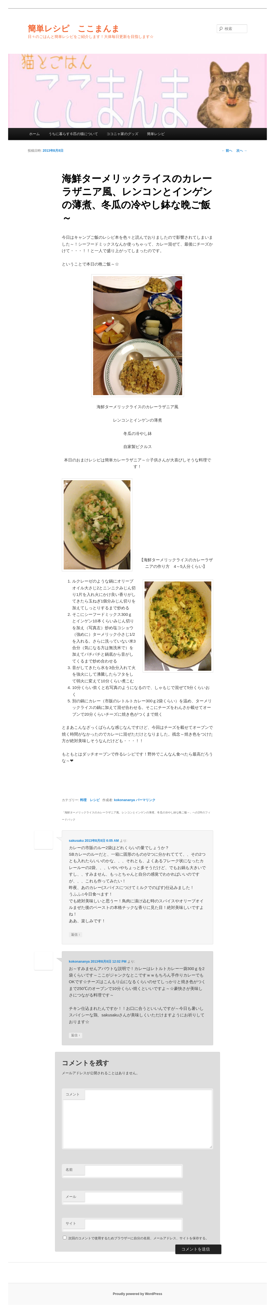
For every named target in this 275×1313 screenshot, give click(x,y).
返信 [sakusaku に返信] (75, 934)
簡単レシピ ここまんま (74, 28)
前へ (227, 151)
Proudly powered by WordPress (137, 1294)
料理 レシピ (90, 800)
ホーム (34, 134)
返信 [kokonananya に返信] (75, 1035)
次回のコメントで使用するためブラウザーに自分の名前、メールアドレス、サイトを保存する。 (138, 1238)
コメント (73, 1094)
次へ (241, 151)
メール (71, 1197)
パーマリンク (145, 800)
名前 (69, 1170)
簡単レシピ (156, 134)
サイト (71, 1223)
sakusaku (76, 841)
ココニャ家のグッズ (122, 134)
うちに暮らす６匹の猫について (73, 134)
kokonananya (124, 800)
